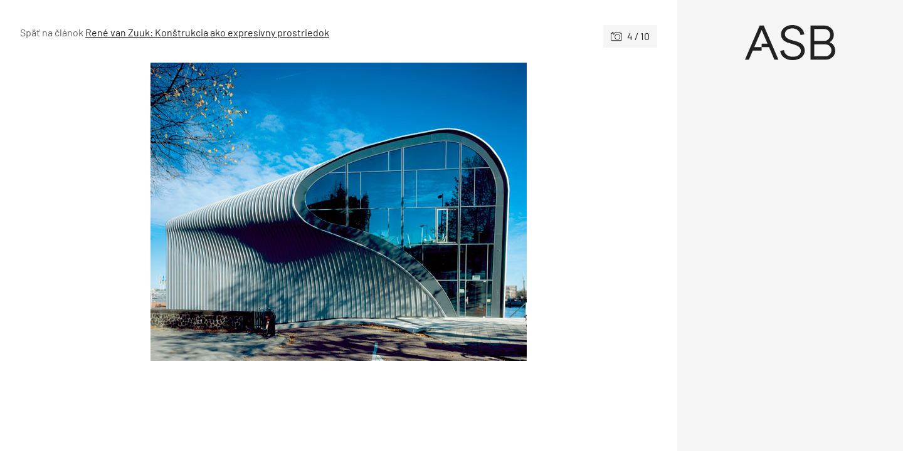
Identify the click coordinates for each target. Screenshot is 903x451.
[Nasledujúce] (498, 212)
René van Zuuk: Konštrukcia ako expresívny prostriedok (207, 32)
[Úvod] (790, 42)
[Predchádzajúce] (179, 212)
